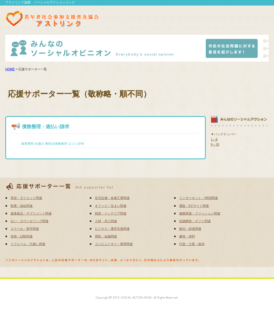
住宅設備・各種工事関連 (112, 198)
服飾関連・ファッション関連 (199, 213)
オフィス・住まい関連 (110, 206)
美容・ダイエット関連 (26, 198)
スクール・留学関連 (25, 229)
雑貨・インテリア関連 (110, 213)
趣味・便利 (187, 236)
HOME (10, 69)
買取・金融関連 (106, 236)
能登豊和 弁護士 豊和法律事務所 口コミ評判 (52, 144)
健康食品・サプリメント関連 (31, 213)
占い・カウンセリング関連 (29, 221)
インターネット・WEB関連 (198, 198)
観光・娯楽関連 (190, 229)
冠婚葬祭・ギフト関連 (195, 221)
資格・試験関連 (22, 236)
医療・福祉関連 (22, 206)
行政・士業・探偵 (191, 244)
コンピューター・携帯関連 (114, 244)
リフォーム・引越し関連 (28, 244)
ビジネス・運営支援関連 (112, 229)
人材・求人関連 (106, 221)
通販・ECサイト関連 (194, 206)
